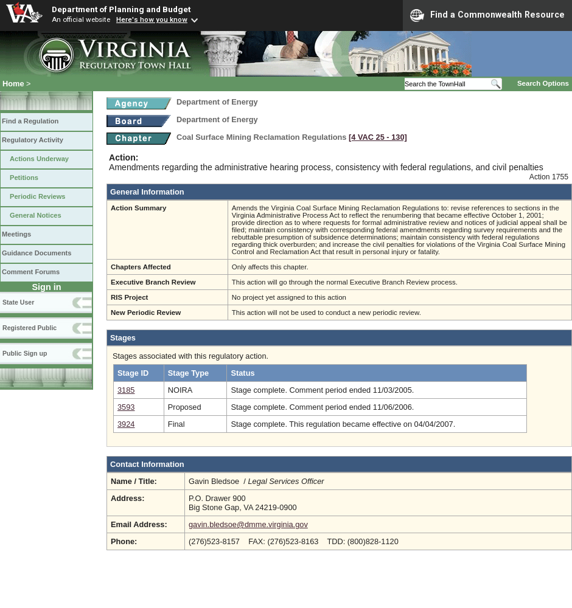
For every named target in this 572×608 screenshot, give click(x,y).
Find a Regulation (30, 121)
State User (18, 302)
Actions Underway (39, 158)
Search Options (543, 83)
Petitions (24, 177)
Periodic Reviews (38, 196)
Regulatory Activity (32, 139)
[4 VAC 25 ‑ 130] (378, 137)
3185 (125, 390)
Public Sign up (24, 353)
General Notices (35, 215)
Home (13, 83)
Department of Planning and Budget (121, 9)
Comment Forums (31, 271)
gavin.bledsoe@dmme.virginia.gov (248, 524)
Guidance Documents (36, 253)
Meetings (16, 234)
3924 (125, 424)
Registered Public (29, 327)
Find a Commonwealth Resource (487, 15)
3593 (125, 407)
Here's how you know (151, 19)
